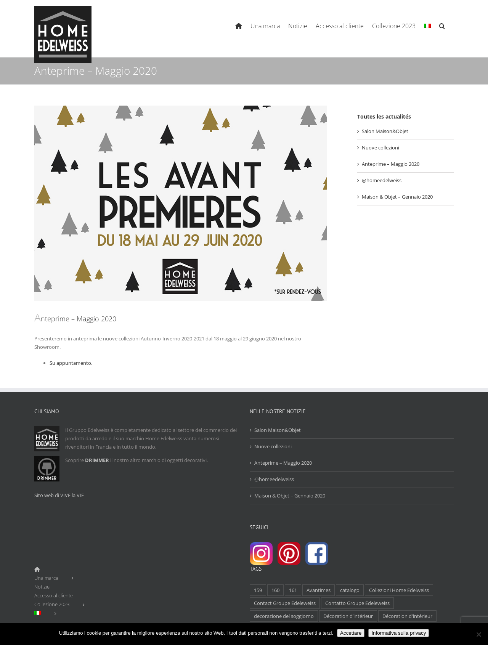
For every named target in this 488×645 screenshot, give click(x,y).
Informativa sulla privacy (398, 633)
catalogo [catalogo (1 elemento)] (350, 590)
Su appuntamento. (71, 362)
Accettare (350, 633)
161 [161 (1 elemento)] (293, 590)
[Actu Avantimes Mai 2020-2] (180, 203)
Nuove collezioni (380, 147)
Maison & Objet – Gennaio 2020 (397, 196)
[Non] (478, 634)
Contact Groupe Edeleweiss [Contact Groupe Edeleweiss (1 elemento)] (285, 603)
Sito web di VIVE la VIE (59, 495)
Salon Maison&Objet (385, 131)
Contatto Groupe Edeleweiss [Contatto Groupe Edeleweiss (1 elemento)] (357, 603)
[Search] (442, 25)
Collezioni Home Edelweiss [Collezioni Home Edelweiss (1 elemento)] (399, 590)
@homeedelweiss (381, 180)
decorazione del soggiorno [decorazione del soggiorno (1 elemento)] (284, 616)
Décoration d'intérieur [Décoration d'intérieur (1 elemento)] (407, 616)
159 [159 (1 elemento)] (258, 590)
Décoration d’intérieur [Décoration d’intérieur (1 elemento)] (348, 616)
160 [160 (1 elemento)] (275, 590)
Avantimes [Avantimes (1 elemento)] (319, 590)
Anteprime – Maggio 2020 (390, 163)
